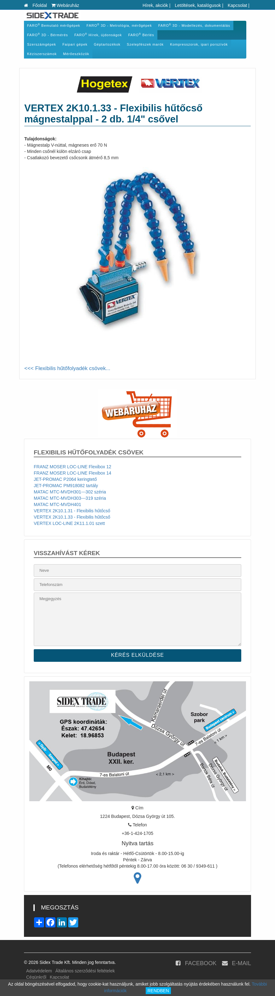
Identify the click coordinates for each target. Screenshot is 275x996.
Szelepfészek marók (145, 44)
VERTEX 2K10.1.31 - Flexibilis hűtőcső (72, 510)
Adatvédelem (39, 970)
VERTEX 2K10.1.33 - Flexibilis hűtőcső (72, 517)
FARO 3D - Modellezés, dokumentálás (194, 25)
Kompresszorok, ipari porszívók (199, 44)
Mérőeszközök (76, 54)
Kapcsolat (237, 5)
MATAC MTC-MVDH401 (57, 504)
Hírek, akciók (155, 5)
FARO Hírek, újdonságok (98, 35)
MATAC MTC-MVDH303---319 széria (70, 498)
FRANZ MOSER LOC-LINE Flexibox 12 (72, 466)
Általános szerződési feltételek (85, 970)
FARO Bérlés (141, 35)
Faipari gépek (75, 44)
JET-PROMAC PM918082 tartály (66, 485)
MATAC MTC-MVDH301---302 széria (70, 491)
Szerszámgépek (41, 44)
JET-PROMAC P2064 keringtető (65, 479)
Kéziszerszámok (42, 54)
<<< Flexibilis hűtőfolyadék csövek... (67, 368)
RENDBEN (158, 990)
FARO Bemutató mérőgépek (53, 25)
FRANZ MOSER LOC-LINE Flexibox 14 (72, 472)
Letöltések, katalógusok (198, 5)
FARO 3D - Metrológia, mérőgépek (119, 25)
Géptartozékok (107, 44)
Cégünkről (36, 977)
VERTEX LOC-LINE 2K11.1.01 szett (69, 523)
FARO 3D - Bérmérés (47, 35)
